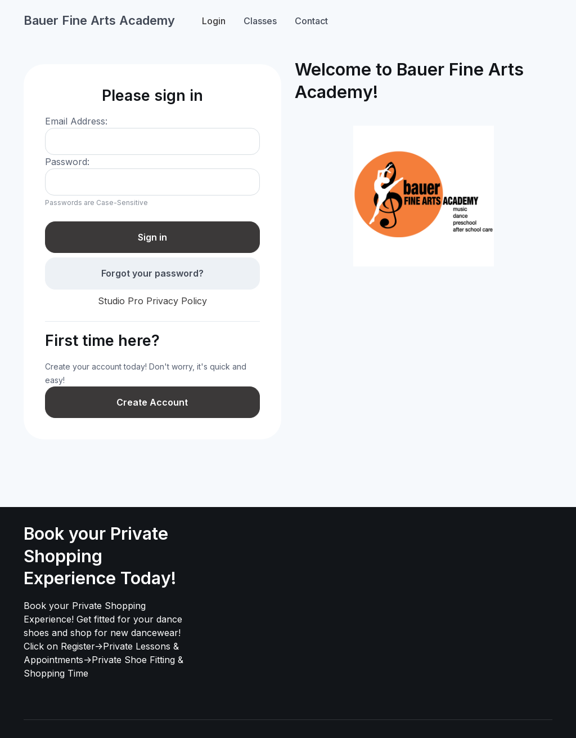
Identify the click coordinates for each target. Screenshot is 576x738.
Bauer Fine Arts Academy (99, 20)
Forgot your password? (152, 273)
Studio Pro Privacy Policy (152, 300)
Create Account (152, 402)
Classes (260, 20)
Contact (311, 20)
